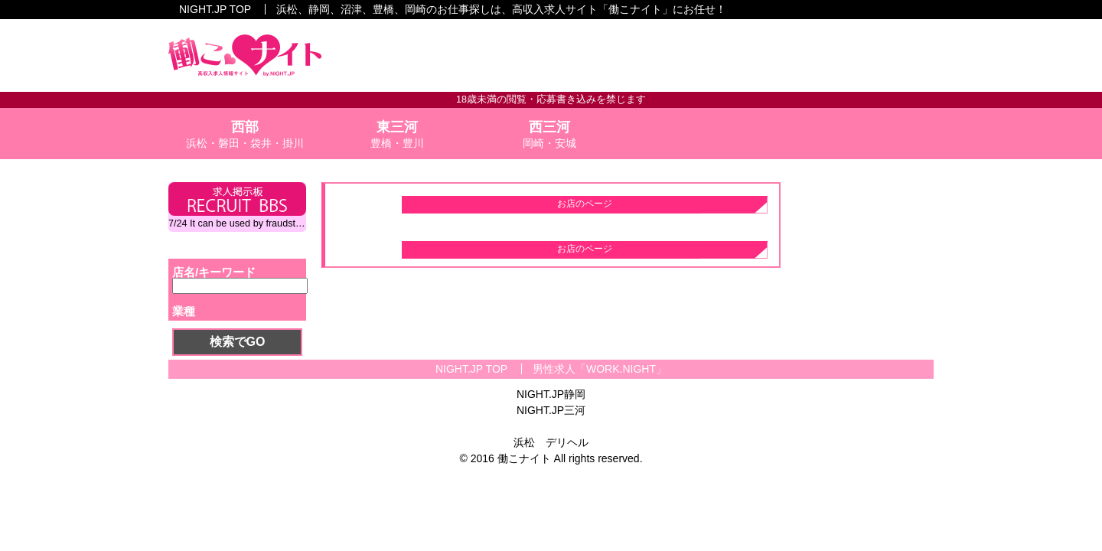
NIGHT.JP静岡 (551, 394)
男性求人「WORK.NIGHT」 (600, 369)
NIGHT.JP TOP (215, 9)
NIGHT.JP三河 (551, 410)
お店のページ (584, 203)
